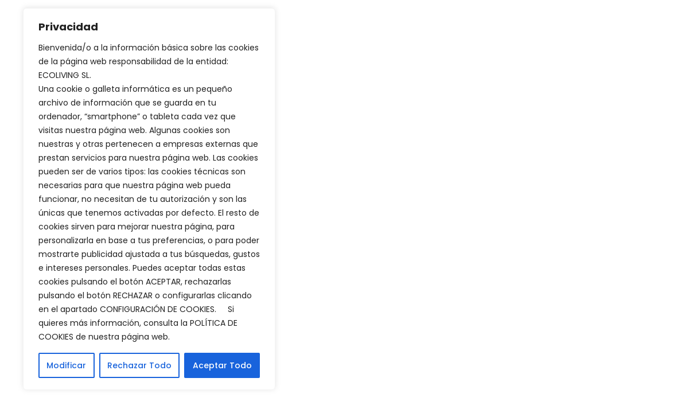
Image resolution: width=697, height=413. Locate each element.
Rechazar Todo (139, 365)
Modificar (66, 365)
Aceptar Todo (222, 365)
